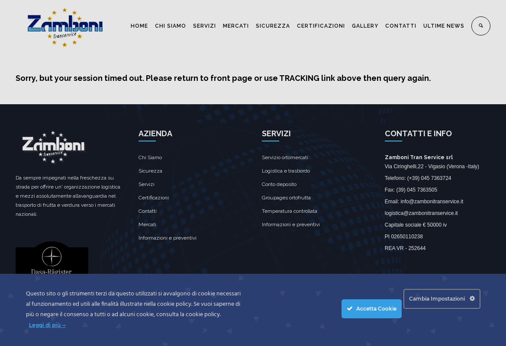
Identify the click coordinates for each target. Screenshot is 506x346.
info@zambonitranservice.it (431, 202)
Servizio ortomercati (285, 157)
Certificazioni (154, 198)
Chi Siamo (150, 157)
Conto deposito (279, 184)
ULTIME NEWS (443, 26)
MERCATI (236, 26)
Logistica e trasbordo (286, 171)
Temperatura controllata (289, 211)
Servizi (147, 184)
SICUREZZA (273, 26)
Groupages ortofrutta (286, 198)
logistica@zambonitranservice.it (421, 213)
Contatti (148, 211)
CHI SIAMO (170, 26)
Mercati (147, 224)
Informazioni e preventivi (168, 238)
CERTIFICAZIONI (321, 26)
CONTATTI (400, 26)
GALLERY (365, 26)
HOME (139, 26)
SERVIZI (204, 26)
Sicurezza (150, 171)
